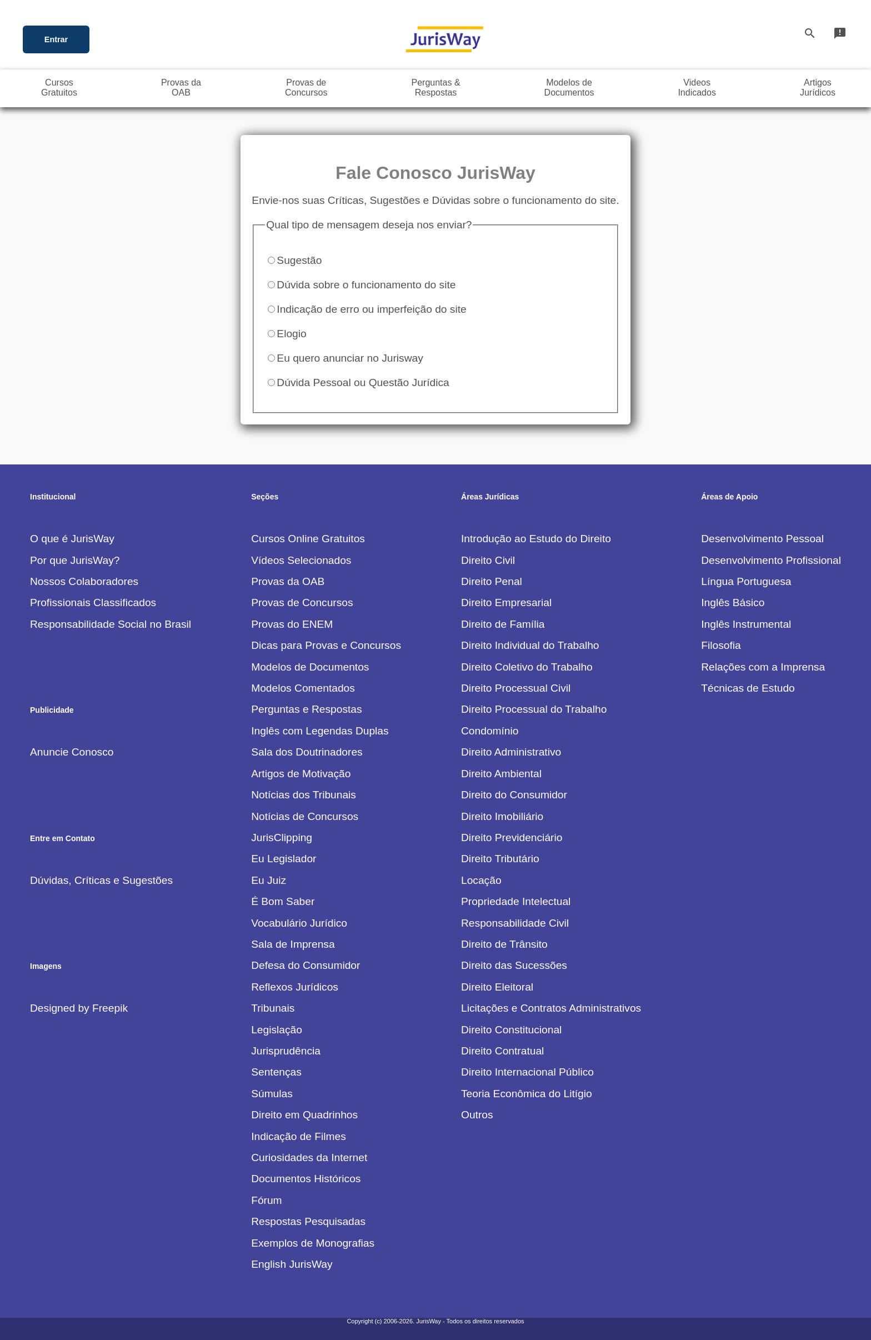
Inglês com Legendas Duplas (319, 731)
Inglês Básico (732, 602)
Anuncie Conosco (71, 752)
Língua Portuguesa (746, 581)
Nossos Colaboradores (84, 581)
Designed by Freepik (79, 1008)
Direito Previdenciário (511, 837)
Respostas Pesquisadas (308, 1221)
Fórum (266, 1200)
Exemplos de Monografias (312, 1243)
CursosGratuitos (59, 87)
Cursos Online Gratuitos (308, 538)
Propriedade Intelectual (515, 901)
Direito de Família (502, 624)
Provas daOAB (181, 87)
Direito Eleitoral (497, 987)
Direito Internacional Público (527, 1072)
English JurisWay (291, 1264)
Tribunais (272, 1008)
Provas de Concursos (302, 602)
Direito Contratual (502, 1051)
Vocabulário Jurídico (299, 923)
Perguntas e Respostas (306, 709)
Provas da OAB (287, 581)
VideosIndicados (697, 87)
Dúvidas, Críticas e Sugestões (101, 880)
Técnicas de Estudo (748, 688)
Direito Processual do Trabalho (534, 709)
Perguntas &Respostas (436, 87)
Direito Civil (488, 560)
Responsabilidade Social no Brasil (110, 624)
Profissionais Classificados (93, 602)
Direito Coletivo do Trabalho (527, 667)
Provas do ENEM (292, 624)
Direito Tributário (500, 858)
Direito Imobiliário (502, 816)
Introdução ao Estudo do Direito (536, 538)
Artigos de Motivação (301, 773)
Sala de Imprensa (292, 944)
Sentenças (276, 1072)
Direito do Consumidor (514, 795)
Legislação (276, 1030)
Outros (477, 1115)
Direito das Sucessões (514, 965)
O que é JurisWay (72, 538)
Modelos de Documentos (310, 667)
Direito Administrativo (511, 752)
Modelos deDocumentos (569, 87)
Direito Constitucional (511, 1030)
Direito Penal (491, 581)
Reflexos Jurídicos (294, 987)
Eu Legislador (283, 858)
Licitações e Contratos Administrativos (551, 1008)
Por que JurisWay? (74, 560)
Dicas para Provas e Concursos (326, 645)
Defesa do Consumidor (305, 965)
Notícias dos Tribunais (303, 795)
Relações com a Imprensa (763, 667)
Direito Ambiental (501, 773)
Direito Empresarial (506, 602)
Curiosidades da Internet (309, 1157)
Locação (481, 880)
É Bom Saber (282, 901)
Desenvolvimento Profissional (771, 560)
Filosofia (720, 645)
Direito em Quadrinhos (304, 1115)
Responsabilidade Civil (515, 923)
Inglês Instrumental (746, 624)
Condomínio (489, 731)
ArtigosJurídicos (817, 87)
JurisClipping (281, 837)
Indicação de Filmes (298, 1136)
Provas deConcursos (306, 87)
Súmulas (272, 1093)
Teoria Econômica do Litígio (526, 1093)
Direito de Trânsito (504, 944)
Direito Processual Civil (515, 688)
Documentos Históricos (306, 1178)
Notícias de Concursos (304, 816)
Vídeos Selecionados (301, 560)
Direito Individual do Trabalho (530, 645)
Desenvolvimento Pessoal (762, 538)
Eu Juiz (268, 880)
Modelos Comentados (303, 688)
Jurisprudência (286, 1051)
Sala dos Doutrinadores (307, 752)
